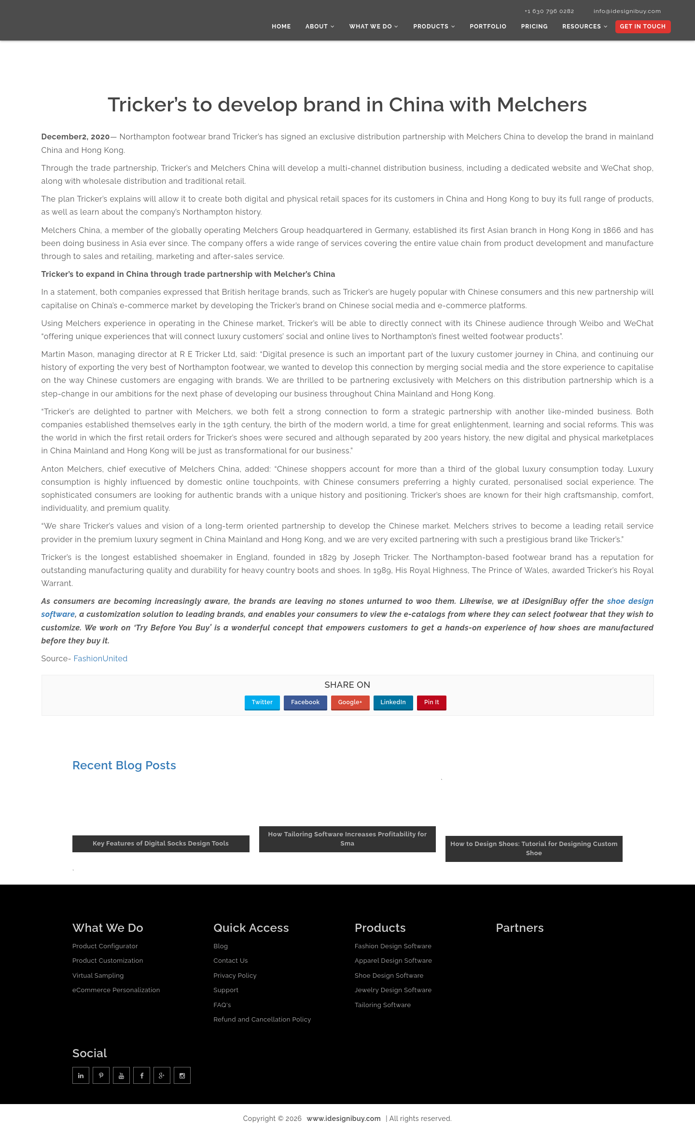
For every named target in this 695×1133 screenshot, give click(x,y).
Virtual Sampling (98, 975)
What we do (374, 26)
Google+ (350, 702)
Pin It (431, 702)
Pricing (534, 26)
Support (226, 990)
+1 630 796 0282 (549, 11)
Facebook (305, 702)
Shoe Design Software (389, 975)
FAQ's (222, 1005)
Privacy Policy (235, 975)
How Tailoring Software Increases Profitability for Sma (347, 839)
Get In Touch (643, 26)
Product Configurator (105, 946)
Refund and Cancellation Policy (262, 1019)
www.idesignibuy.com (344, 1118)
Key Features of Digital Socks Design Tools (161, 843)
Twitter (262, 702)
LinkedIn (393, 702)
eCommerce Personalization (116, 990)
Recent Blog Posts (124, 765)
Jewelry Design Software (393, 990)
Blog (221, 946)
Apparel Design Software (393, 960)
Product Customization (107, 960)
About (320, 26)
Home (281, 26)
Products (434, 26)
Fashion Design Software (393, 946)
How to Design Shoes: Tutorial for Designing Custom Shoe (534, 848)
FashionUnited (101, 658)
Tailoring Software (383, 1005)
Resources (585, 26)
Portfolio (488, 26)
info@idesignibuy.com (627, 11)
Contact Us (231, 960)
